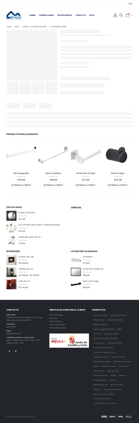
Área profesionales (57, 325)
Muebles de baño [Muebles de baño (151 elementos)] (117, 385)
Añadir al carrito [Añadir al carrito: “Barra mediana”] (54, 185)
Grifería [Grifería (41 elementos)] (113, 375)
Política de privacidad (58, 328)
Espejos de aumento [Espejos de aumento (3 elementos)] (109, 366)
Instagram (15, 351)
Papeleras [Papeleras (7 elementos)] (96, 389)
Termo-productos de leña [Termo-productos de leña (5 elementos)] (112, 389)
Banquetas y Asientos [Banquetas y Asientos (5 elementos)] (115, 320)
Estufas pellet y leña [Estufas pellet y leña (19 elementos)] (100, 375)
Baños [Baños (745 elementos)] (120, 329)
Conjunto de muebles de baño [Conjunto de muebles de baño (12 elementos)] (104, 352)
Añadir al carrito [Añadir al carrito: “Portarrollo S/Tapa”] (86, 185)
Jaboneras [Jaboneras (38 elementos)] (122, 375)
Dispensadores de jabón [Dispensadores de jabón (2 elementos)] (102, 362)
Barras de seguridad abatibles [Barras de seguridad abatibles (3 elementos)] (104, 329)
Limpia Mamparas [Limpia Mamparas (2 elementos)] (99, 380)
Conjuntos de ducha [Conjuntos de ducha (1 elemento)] (100, 357)
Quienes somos (46, 15)
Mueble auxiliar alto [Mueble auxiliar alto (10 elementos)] (100, 385)
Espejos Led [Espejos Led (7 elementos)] (123, 366)
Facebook (9, 351)
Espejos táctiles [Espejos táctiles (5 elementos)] (98, 371)
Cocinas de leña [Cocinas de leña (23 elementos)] (99, 343)
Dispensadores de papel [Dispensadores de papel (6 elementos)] (122, 362)
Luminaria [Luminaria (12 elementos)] (112, 380)
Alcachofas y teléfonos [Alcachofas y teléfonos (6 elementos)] (118, 315)
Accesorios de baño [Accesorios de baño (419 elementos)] (100, 315)
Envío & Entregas (56, 315)
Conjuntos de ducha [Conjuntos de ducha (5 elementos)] (118, 357)
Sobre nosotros (55, 321)
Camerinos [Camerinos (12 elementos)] (97, 334)
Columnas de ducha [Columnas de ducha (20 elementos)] (115, 343)
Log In (130, 3)
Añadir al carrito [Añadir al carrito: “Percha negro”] (119, 185)
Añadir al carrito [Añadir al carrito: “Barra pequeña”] (22, 185)
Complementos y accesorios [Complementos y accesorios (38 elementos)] (103, 348)
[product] (21, 155)
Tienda (32, 15)
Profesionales (64, 15)
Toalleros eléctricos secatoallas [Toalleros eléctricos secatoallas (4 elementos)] (104, 403)
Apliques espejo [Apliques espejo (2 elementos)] (99, 320)
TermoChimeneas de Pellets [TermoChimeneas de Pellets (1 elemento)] (103, 394)
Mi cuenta (53, 318)
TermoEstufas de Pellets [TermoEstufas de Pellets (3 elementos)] (102, 399)
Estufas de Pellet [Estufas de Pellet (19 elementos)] (113, 371)
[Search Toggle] (121, 15)
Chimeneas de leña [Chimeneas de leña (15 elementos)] (111, 334)
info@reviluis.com (13, 333)
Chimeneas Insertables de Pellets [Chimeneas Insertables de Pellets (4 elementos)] (105, 338)
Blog (91, 15)
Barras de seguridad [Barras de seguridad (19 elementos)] (100, 324)
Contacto (80, 15)
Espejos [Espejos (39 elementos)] (96, 366)
